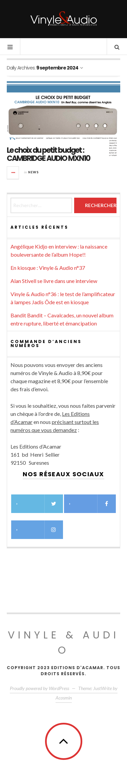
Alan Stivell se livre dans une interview (53, 281)
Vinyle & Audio (63, 642)
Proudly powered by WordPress (39, 688)
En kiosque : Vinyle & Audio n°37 (47, 267)
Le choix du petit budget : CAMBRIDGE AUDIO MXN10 (48, 154)
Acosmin (64, 698)
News (33, 172)
